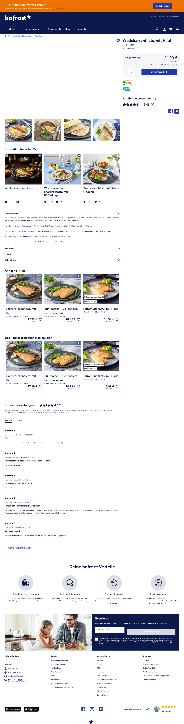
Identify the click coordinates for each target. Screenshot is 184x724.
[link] (31, 18)
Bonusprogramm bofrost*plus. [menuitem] (63, 687)
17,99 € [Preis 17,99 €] (30, 319)
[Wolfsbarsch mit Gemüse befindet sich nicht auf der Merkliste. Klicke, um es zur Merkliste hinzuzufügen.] (39, 156)
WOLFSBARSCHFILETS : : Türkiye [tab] (58, 231)
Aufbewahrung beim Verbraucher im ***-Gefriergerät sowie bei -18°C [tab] (38, 237)
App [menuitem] (52, 675)
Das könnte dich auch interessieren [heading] (28, 339)
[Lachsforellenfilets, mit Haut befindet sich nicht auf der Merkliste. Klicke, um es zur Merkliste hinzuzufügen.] (40, 276)
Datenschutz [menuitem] (102, 675)
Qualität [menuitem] (146, 660)
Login (139, 58)
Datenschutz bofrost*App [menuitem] (107, 679)
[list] (92, 592)
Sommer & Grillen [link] (59, 29)
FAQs (65, 414)
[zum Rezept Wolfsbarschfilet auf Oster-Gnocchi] (102, 169)
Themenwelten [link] (32, 29)
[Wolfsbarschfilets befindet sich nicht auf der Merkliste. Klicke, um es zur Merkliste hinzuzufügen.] (117, 41)
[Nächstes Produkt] (116, 276)
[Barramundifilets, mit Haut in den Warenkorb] (116, 319)
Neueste (8, 423)
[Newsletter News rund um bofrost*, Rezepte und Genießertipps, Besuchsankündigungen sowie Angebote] (135, 633)
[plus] (137, 72)
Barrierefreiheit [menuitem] (102, 695)
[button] (162, 6)
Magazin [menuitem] (154, 17)
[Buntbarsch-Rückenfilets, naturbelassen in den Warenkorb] (78, 319)
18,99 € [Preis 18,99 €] (69, 319)
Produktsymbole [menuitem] (149, 679)
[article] (62, 174)
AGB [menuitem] (98, 668)
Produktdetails (128, 49)
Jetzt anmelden (165, 632)
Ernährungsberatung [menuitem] (150, 664)
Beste (19, 423)
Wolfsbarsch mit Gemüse (21, 188)
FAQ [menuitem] (6, 660)
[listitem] (23, 179)
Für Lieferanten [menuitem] (102, 691)
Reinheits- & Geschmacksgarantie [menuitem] (156, 675)
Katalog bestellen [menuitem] (57, 668)
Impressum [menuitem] (101, 671)
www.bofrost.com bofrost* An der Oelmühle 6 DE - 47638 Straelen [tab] (38, 242)
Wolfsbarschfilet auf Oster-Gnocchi (101, 190)
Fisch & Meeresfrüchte (24, 36)
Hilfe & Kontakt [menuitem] (173, 17)
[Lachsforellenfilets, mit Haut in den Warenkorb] (39, 319)
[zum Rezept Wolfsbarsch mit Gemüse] (23, 169)
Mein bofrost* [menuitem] (12, 667)
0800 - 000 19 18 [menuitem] (13, 679)
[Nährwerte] (128, 82)
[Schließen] (178, 2)
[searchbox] (94, 29)
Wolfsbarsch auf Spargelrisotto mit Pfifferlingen (56, 191)
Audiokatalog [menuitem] (56, 671)
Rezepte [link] (82, 29)
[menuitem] (10, 30)
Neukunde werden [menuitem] (150, 671)
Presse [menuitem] (99, 664)
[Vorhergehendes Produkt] (8, 276)
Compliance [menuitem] (101, 687)
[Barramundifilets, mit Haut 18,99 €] (101, 302)
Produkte (11, 36)
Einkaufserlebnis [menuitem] (149, 668)
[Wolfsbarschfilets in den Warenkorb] (159, 72)
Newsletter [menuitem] (55, 679)
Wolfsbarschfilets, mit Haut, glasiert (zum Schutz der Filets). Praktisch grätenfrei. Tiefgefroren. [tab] (50, 226)
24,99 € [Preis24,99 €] (170, 58)
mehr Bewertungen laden (19, 550)
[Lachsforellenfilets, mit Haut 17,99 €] (24, 302)
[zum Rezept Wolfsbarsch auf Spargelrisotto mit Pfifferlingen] (62, 169)
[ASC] (126, 89)
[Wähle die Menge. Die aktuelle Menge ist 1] (131, 72)
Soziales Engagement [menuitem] (105, 683)
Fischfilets (38, 36)
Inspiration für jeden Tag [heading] (21, 149)
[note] (23, 202)
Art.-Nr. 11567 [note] (128, 45)
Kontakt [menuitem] (8, 664)
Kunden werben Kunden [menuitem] (60, 683)
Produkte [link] (10, 29)
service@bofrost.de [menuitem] (14, 675)
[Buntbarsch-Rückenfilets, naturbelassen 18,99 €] (62, 302)
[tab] (164, 29)
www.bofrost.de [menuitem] (13, 671)
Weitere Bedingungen (61, 8)
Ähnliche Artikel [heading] (15, 270)
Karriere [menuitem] (162, 17)
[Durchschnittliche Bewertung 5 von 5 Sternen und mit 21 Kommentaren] (152, 104)
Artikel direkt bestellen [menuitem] (59, 660)
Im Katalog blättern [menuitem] (58, 664)
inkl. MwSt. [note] (32, 322)
